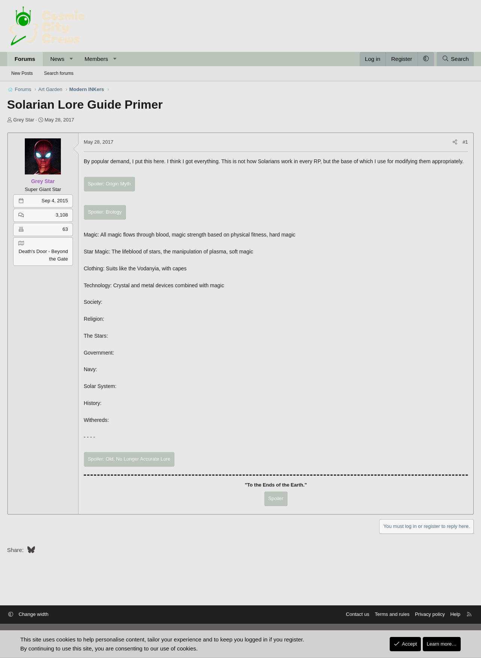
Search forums (58, 73)
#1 (463, 142)
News (60, 59)
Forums (27, 59)
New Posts (22, 73)
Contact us (352, 614)
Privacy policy (425, 614)
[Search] (453, 59)
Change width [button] (39, 614)
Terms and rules (387, 614)
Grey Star (26, 120)
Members (98, 59)
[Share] (453, 142)
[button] (73, 59)
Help (450, 614)
